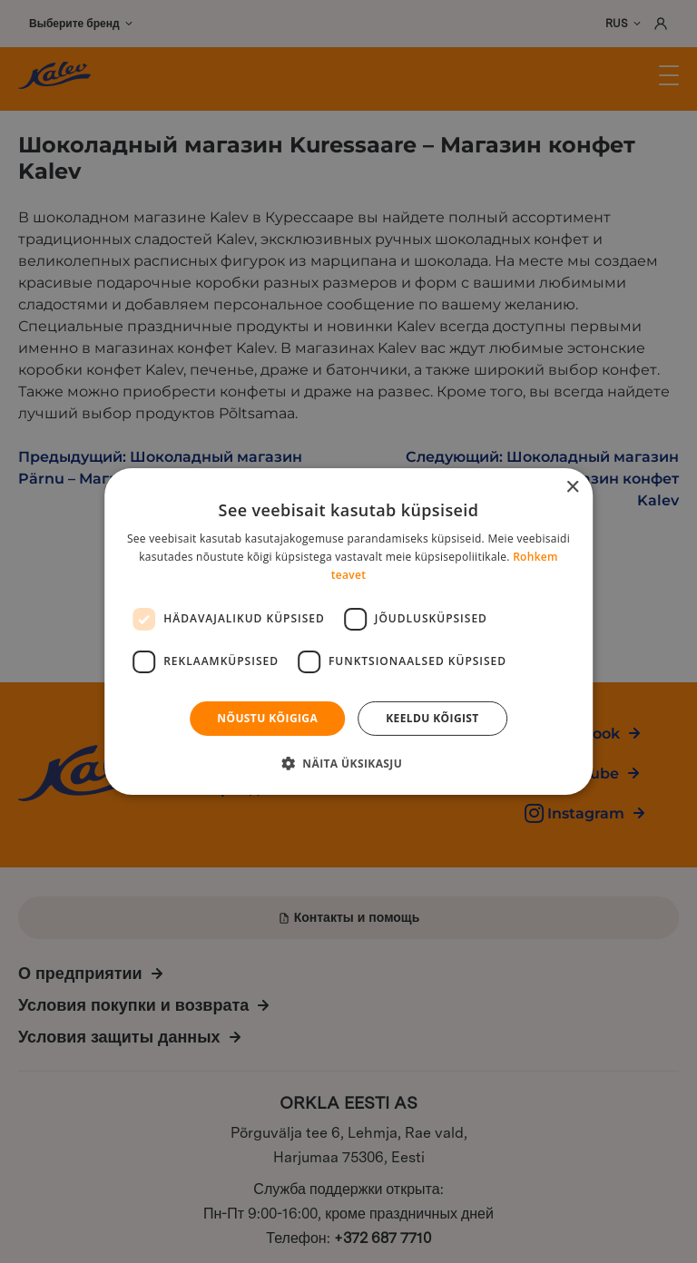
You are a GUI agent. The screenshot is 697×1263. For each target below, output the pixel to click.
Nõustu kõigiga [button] (267, 718)
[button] (348, 763)
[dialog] (348, 631)
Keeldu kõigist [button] (432, 718)
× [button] (572, 487)
